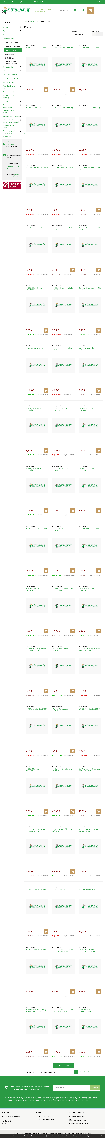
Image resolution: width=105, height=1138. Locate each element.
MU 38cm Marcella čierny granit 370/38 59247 (62, 1010)
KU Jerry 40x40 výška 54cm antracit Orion (89, 830)
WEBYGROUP (87, 1134)
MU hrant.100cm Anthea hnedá (36, 48)
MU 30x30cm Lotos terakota (86, 589)
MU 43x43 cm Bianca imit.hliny (34, 349)
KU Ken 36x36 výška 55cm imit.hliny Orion (36, 650)
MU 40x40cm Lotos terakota (60, 710)
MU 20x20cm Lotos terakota (60, 529)
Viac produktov (63, 1065)
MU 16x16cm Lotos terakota (60, 469)
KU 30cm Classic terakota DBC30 (62, 289)
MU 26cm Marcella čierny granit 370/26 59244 (62, 950)
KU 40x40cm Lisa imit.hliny (89, 107)
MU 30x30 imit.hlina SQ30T (89, 709)
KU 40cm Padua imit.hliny (62, 889)
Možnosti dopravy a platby (78, 1120)
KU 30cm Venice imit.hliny (89, 528)
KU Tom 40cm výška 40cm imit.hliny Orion (36, 830)
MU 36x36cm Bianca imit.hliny (34, 289)
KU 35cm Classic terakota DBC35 (62, 349)
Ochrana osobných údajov (78, 1123)
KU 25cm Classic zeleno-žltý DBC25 (90, 169)
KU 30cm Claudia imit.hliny (37, 528)
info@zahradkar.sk (47, 1120)
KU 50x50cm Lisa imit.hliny (37, 168)
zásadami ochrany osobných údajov (68, 1097)
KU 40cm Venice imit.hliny (89, 47)
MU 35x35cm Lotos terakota (60, 650)
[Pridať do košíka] (46, 89)
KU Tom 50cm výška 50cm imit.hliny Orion (89, 650)
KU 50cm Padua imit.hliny (89, 889)
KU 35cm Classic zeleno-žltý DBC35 (90, 289)
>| (101, 1072)
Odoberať (95, 1088)
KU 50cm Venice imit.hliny (62, 107)
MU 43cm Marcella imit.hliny (59, 409)
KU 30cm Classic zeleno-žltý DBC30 (90, 229)
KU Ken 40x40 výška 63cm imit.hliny (62, 770)
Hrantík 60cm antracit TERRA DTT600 (88, 1010)
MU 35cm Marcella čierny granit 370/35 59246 (36, 1010)
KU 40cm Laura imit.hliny (62, 168)
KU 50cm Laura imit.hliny (36, 228)
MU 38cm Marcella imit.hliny (33, 409)
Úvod (7, 2)
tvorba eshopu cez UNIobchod (58, 1134)
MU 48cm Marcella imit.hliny (33, 469)
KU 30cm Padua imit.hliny (36, 889)
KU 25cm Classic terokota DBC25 (62, 229)
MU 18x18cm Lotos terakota (86, 469)
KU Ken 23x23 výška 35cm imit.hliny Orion (62, 589)
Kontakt (99, 2)
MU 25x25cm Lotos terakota (33, 589)
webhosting (71, 1134)
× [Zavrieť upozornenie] (102, 1135)
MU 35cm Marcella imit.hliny (86, 349)
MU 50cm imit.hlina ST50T (36, 709)
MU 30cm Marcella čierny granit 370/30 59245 (89, 950)
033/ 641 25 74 (38, 2)
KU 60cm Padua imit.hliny (36, 949)
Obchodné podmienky (77, 1117)
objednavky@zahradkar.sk (22, 2)
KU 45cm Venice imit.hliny (36, 107)
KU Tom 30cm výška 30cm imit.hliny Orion (89, 770)
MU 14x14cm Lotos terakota (86, 409)
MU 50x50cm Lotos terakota (33, 770)
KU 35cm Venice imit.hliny (62, 47)
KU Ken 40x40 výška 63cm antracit (62, 830)
